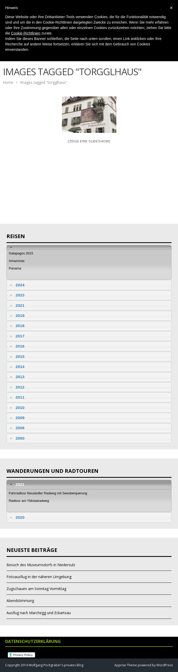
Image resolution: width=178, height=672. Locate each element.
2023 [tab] (16, 295)
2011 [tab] (16, 397)
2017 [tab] (16, 336)
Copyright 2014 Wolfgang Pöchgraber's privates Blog (44, 665)
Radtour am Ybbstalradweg (29, 501)
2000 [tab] (16, 438)
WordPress (164, 665)
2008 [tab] (16, 428)
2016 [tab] (16, 346)
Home (8, 82)
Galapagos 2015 (21, 253)
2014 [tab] (16, 366)
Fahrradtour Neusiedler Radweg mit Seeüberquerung (48, 493)
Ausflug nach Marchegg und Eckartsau (38, 612)
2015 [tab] (16, 356)
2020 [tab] (16, 517)
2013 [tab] (16, 377)
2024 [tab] (16, 285)
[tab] (89, 247)
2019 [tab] (16, 315)
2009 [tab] (16, 417)
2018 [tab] (16, 325)
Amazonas (16, 261)
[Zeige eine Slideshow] (89, 141)
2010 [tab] (16, 407)
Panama (15, 268)
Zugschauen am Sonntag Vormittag (36, 588)
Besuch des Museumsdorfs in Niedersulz (40, 564)
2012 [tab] (16, 387)
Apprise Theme (125, 665)
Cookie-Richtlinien (26, 33)
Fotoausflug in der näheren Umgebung (38, 576)
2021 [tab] (16, 305)
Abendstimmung (20, 600)
